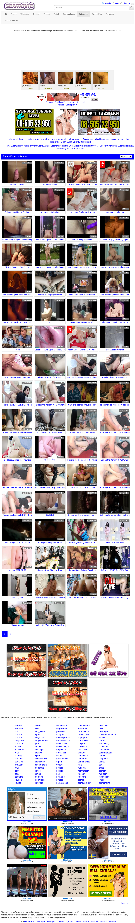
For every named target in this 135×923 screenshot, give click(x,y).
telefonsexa (83, 731)
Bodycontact (86, 142)
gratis (101, 768)
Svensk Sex (98, 146)
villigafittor (40, 737)
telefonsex (104, 725)
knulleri (18, 747)
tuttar (101, 728)
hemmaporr (83, 771)
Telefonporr (84, 139)
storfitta (38, 747)
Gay (117, 3)
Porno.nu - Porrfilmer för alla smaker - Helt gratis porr (67, 102)
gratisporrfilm (62, 759)
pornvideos (40, 780)
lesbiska (103, 737)
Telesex (47, 139)
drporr (59, 762)
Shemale (126, 3)
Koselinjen (63, 139)
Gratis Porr (78, 146)
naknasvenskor (63, 740)
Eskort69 (19, 146)
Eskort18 (76, 142)
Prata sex (55, 139)
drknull (38, 725)
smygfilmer (40, 731)
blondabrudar (84, 725)
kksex (59, 756)
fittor (37, 728)
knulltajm (39, 783)
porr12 (102, 762)
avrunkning (104, 743)
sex (100, 765)
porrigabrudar (84, 783)
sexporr (81, 743)
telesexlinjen (84, 734)
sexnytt (38, 753)
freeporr (81, 774)
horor (17, 731)
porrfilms (39, 777)
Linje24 (12, 139)
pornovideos (62, 783)
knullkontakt (62, 743)
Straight (107, 3)
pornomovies (84, 762)
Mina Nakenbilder (97, 139)
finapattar (103, 759)
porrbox (81, 780)
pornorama (83, 759)
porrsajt (59, 768)
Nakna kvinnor (30, 146)
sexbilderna (61, 725)
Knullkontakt (63, 146)
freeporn (82, 777)
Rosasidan (61, 142)
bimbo (38, 774)
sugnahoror (61, 728)
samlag (18, 756)
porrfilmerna (104, 783)
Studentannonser (43, 146)
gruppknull (61, 750)
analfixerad (83, 728)
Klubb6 (69, 142)
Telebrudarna (29, 139)
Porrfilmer (108, 146)
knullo (38, 771)
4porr (37, 734)
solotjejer (39, 750)
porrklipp (19, 762)
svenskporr (104, 747)
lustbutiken (104, 777)
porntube (60, 777)
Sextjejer (53, 142)
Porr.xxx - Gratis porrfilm (68, 105)
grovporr (19, 765)
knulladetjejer (62, 747)
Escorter (54, 146)
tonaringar (103, 731)
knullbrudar (20, 750)
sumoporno (104, 750)
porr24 (102, 740)
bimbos (59, 780)
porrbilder (60, 771)
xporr (37, 756)
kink (80, 765)
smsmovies (83, 740)
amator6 (82, 753)
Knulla (114, 146)
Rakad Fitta (88, 146)
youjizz (18, 783)
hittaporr (60, 734)
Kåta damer (79, 148)
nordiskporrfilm (63, 737)
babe (17, 774)
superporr (82, 737)
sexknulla (82, 747)
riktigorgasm (41, 765)
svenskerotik (41, 759)
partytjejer (19, 740)
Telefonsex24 (73, 139)
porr (37, 743)
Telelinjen (19, 139)
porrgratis (39, 768)
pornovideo (83, 756)
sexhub (18, 725)
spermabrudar (105, 753)
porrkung (19, 759)
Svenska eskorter (124, 139)
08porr (59, 765)
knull (17, 753)
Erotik (71, 146)
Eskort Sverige (110, 139)
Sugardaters (123, 146)
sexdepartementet (107, 734)
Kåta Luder (11, 146)
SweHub (19, 728)
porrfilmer (60, 731)
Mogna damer (68, 148)
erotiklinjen (61, 753)
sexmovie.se (29, 921)
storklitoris (40, 762)
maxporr (103, 774)
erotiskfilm (82, 750)
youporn (18, 780)
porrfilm (18, 734)
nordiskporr (20, 743)
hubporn (82, 768)
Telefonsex (39, 139)
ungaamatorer (41, 740)
